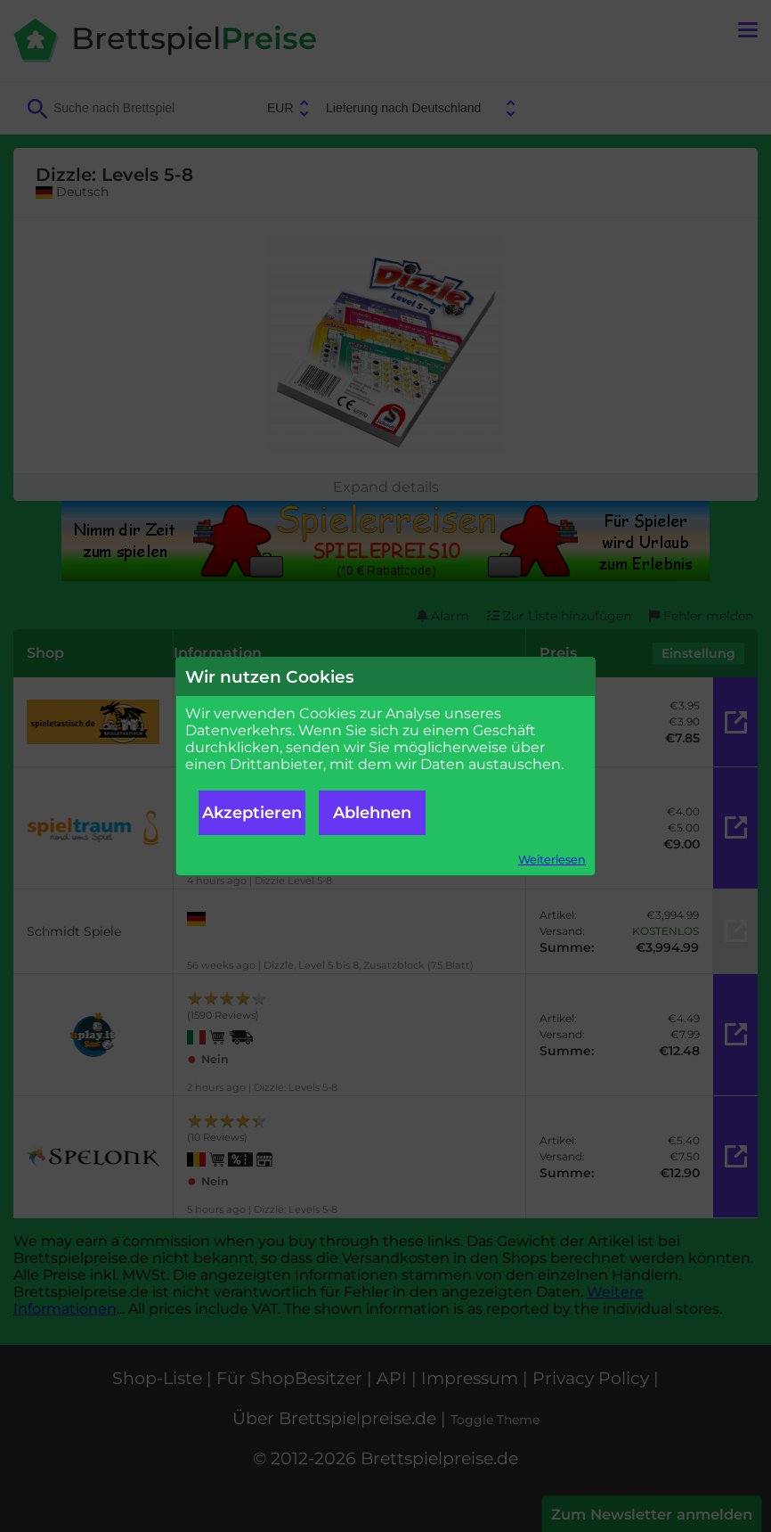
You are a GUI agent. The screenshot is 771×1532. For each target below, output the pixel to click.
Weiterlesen (552, 859)
